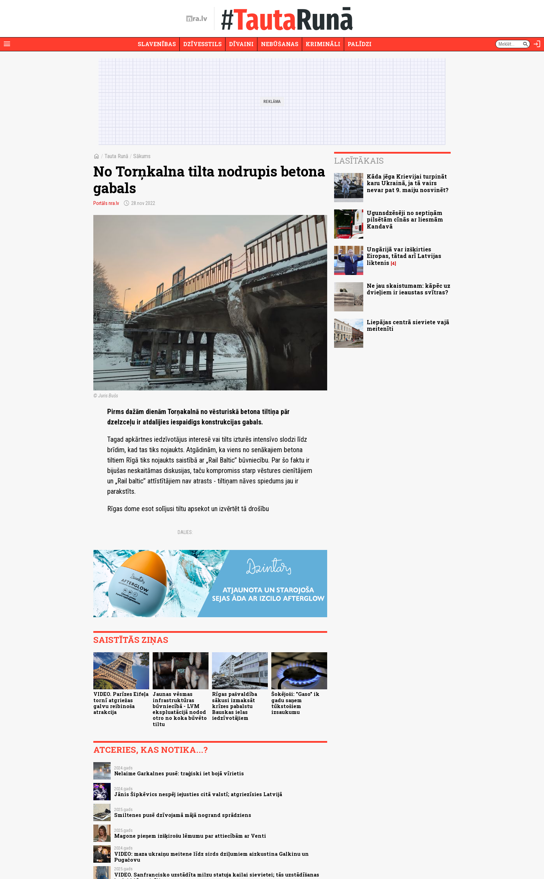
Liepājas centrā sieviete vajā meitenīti (408, 325)
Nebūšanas (279, 44)
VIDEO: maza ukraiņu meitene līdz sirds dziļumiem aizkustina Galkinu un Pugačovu (211, 857)
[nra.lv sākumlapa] (196, 19)
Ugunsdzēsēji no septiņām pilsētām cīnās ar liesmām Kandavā (405, 219)
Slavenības (157, 44)
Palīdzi (360, 44)
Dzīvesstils (202, 44)
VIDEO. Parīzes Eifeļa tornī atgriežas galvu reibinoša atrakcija (120, 703)
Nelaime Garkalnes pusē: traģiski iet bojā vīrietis (179, 773)
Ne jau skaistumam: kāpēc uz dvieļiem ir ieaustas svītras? (408, 289)
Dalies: (185, 532)
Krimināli (323, 44)
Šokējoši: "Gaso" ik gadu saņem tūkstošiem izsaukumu (295, 703)
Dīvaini (241, 44)
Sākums (142, 156)
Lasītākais (359, 160)
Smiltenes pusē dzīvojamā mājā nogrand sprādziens (182, 815)
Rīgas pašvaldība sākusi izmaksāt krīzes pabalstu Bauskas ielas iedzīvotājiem (234, 706)
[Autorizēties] (537, 44)
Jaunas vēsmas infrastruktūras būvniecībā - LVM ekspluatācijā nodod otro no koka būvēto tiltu (180, 709)
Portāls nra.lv (106, 203)
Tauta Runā (116, 156)
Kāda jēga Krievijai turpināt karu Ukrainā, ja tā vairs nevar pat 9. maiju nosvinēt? (408, 183)
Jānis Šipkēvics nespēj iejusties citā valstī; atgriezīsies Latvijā (198, 794)
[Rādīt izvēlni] (7, 44)
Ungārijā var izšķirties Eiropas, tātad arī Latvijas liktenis (404, 255)
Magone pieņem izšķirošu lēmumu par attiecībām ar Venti (190, 836)
